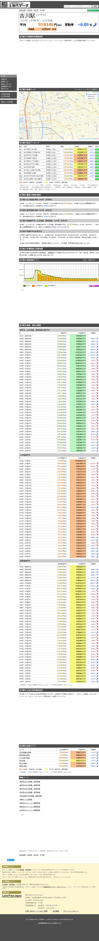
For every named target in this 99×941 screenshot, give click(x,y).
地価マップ (4, 81)
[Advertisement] (8, 41)
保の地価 (22, 760)
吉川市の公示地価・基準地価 (30, 789)
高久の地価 (23, 763)
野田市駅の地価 (24, 755)
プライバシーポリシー (71, 911)
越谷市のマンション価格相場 (30, 806)
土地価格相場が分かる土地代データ (49, 923)
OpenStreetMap (88, 138)
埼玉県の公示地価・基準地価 (30, 792)
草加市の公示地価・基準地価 (30, 781)
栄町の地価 (23, 766)
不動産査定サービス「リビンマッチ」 (54, 887)
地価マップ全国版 (7, 101)
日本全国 (22, 10)
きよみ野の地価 (24, 758)
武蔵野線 (51, 252)
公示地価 (21, 870)
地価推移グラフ (6, 86)
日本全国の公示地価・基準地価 (31, 796)
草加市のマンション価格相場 (30, 803)
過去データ (4, 88)
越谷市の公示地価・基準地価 (30, 785)
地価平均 (4, 79)
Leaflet (80, 138)
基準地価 (28, 870)
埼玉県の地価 (5, 94)
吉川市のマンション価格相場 (30, 810)
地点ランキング (6, 84)
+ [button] (22, 94)
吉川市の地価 (5, 96)
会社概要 (56, 911)
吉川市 (36, 10)
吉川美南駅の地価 (25, 752)
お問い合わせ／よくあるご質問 (36, 911)
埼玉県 (29, 10)
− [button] (22, 97)
